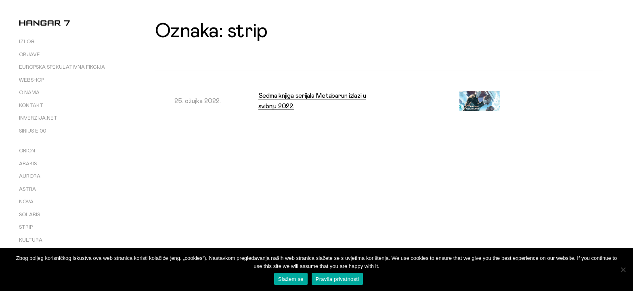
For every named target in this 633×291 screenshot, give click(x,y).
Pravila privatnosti (337, 279)
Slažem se (291, 279)
